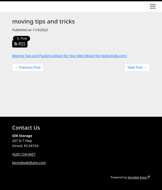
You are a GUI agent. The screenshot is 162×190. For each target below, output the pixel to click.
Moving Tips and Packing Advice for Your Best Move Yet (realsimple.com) (69, 55)
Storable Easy (139, 177)
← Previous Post (28, 67)
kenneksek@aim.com (29, 162)
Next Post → (137, 67)
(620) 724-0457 (23, 154)
